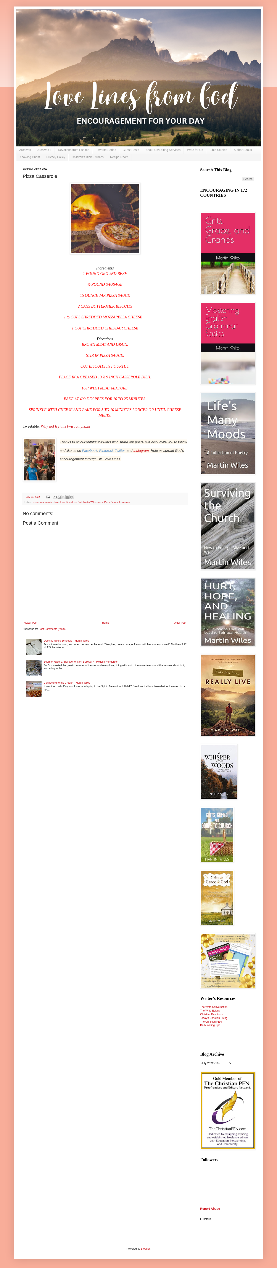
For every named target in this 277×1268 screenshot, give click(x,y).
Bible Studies (218, 150)
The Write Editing (210, 1010)
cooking (49, 502)
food (57, 502)
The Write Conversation (213, 1007)
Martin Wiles (89, 502)
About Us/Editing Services (162, 150)
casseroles (38, 502)
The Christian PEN (211, 1021)
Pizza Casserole (112, 502)
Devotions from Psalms (73, 150)
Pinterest (106, 450)
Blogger (145, 1248)
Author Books (243, 150)
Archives (25, 150)
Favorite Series (106, 150)
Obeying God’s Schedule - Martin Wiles (66, 640)
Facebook (89, 450)
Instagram (141, 450)
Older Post (180, 622)
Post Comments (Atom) (52, 629)
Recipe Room (119, 157)
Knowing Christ (29, 157)
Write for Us (195, 150)
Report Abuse (210, 1208)
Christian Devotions (211, 1014)
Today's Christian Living (213, 1018)
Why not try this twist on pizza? (66, 426)
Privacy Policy (55, 157)
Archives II (44, 150)
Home (105, 622)
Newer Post (30, 622)
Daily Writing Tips (210, 1025)
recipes (126, 502)
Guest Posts (130, 150)
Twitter (120, 450)
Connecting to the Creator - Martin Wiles (67, 682)
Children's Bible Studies (87, 157)
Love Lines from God (71, 502)
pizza (100, 502)
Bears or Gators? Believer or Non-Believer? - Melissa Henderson (81, 661)
